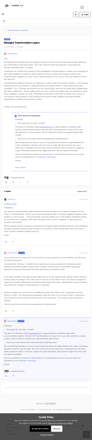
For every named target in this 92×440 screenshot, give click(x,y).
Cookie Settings (44, 410)
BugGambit (12, 321)
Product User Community (18, 30)
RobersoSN (12, 54)
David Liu (11, 199)
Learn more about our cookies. (60, 423)
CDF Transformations (43, 127)
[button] (2, 15)
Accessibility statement (62, 410)
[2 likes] (14, 177)
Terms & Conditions (28, 410)
